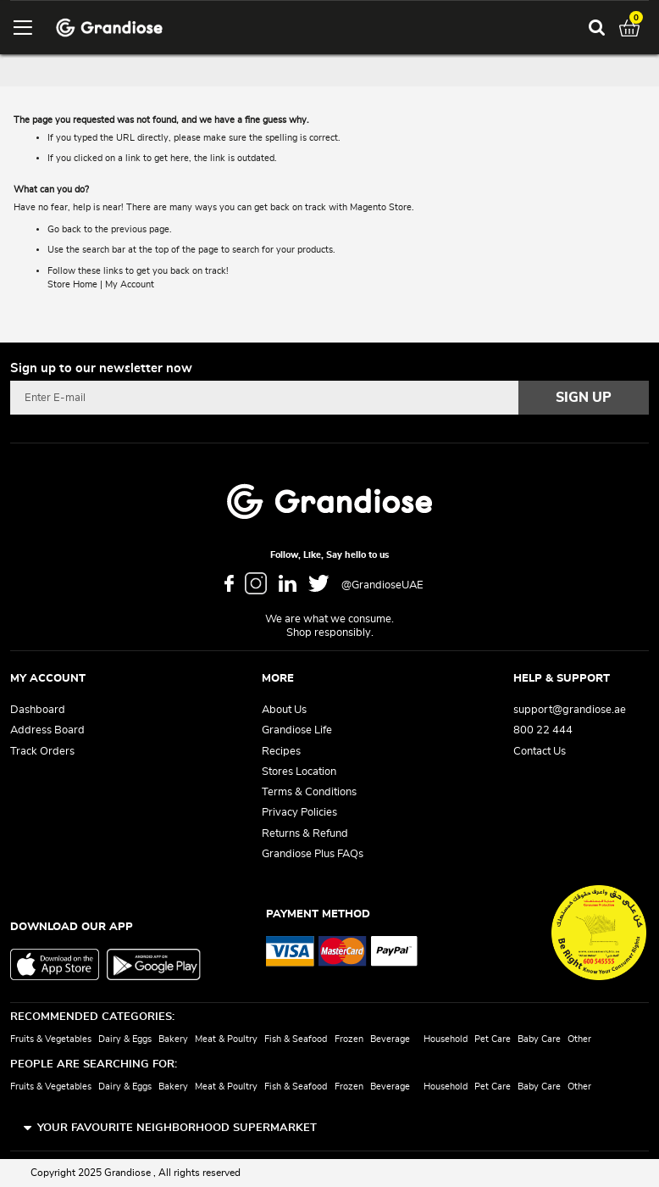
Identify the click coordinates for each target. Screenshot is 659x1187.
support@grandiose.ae (569, 710)
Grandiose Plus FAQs (312, 854)
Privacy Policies (299, 812)
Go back (64, 229)
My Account (129, 284)
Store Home (72, 284)
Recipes (281, 751)
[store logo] (109, 27)
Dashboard (37, 710)
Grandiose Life (297, 730)
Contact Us (539, 751)
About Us (284, 710)
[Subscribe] (583, 398)
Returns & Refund (305, 833)
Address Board (47, 730)
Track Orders (42, 751)
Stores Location (299, 771)
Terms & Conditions (309, 792)
